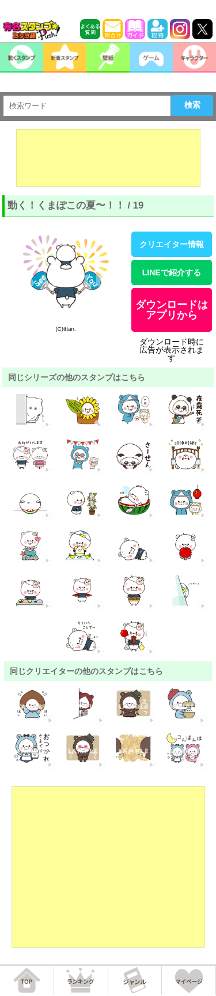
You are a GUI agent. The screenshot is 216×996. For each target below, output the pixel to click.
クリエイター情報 (171, 244)
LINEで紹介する (171, 272)
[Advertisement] (108, 158)
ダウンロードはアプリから (171, 310)
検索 (192, 104)
